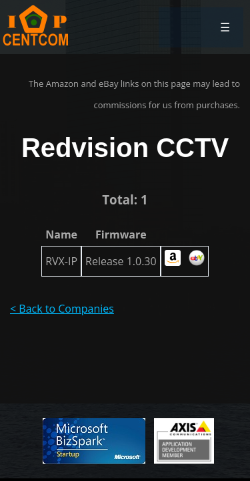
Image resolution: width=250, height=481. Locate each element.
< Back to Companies (62, 308)
